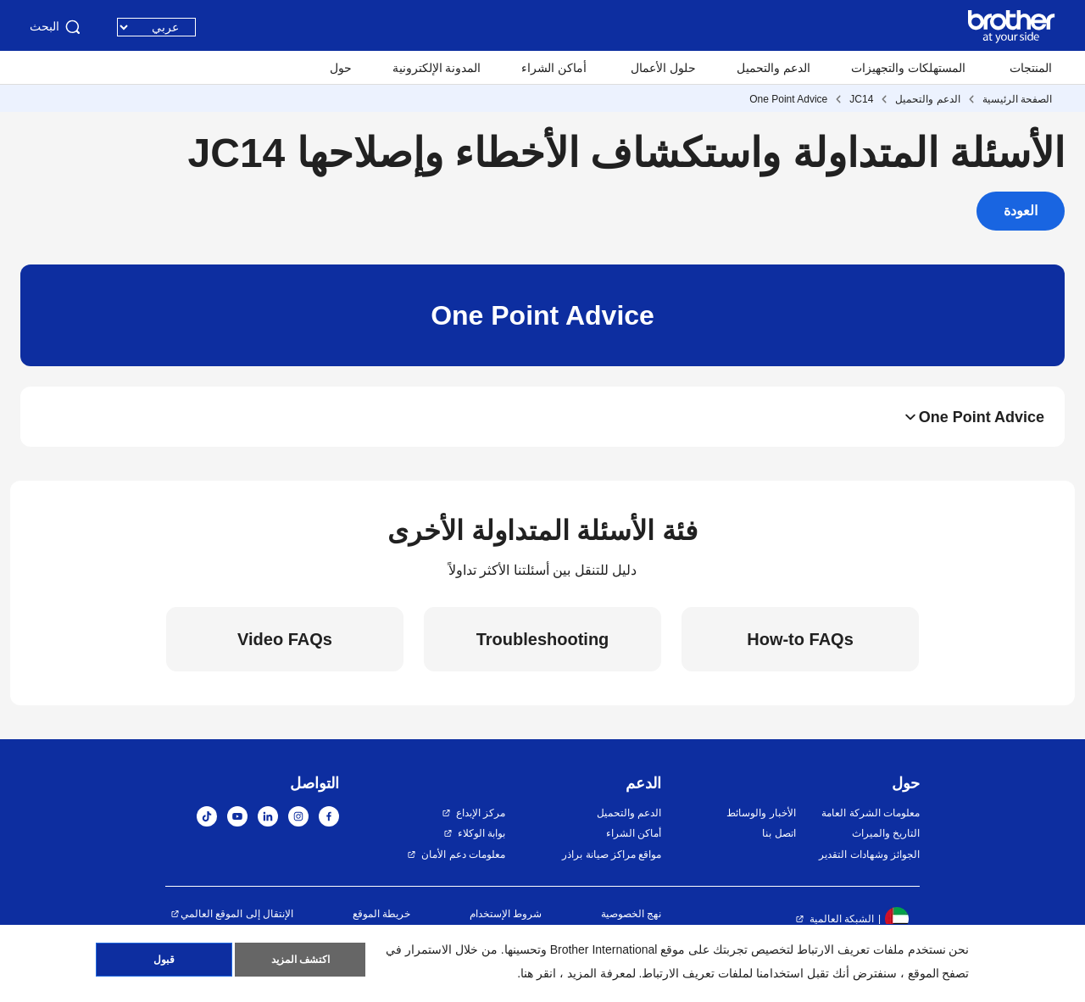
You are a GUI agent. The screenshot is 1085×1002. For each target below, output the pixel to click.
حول (341, 68)
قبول (164, 960)
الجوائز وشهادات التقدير (869, 854)
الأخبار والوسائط (760, 813)
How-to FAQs (800, 639)
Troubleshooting (542, 639)
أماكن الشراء (554, 68)
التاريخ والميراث (886, 833)
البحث (56, 27)
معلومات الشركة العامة (870, 813)
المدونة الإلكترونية (436, 68)
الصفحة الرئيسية (1017, 99)
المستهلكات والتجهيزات (908, 68)
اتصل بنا (778, 833)
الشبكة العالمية (842, 919)
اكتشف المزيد (300, 960)
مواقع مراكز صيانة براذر (611, 854)
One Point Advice (788, 99)
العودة (1021, 210)
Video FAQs (284, 639)
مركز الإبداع (480, 813)
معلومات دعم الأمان (463, 854)
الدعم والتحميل (773, 68)
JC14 (861, 99)
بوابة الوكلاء (481, 833)
